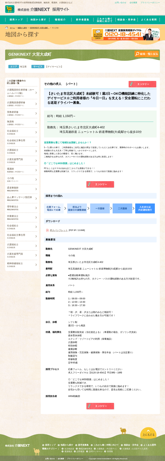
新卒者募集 (83, 445)
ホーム (12, 28)
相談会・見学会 (131, 445)
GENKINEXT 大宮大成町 (39, 28)
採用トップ (50, 445)
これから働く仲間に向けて (106, 445)
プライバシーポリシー (150, 2)
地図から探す (22, 28)
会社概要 (133, 2)
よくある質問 (149, 445)
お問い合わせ (120, 2)
